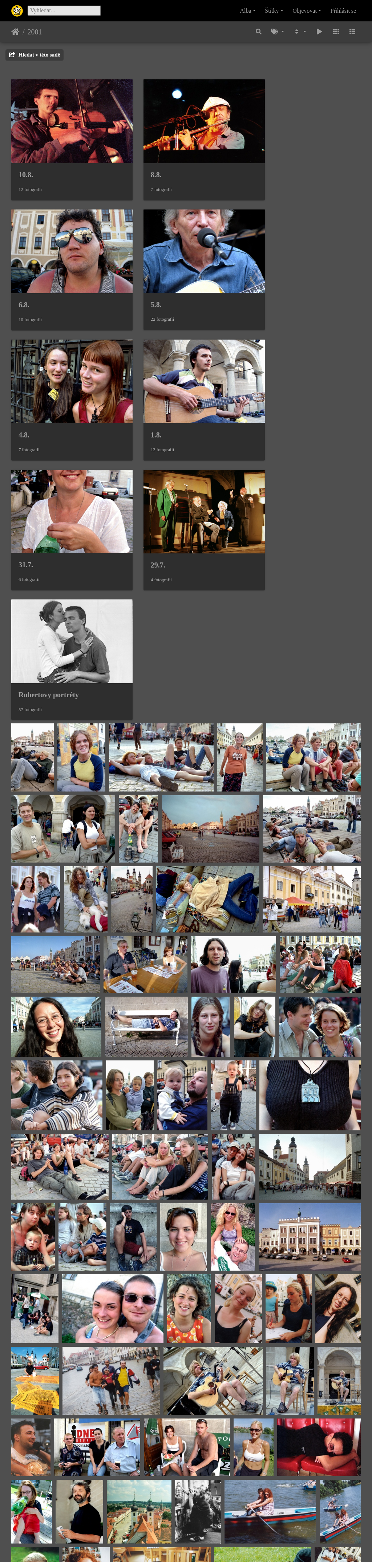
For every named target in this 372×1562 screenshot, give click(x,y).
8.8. (144, 166)
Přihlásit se (343, 11)
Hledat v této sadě (34, 55)
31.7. (26, 410)
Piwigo (221, 1547)
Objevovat (304, 11)
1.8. (264, 288)
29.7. (146, 410)
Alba (245, 11)
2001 (35, 32)
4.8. (144, 288)
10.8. (26, 166)
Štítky (272, 11)
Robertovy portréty (289, 410)
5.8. (24, 288)
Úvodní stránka (15, 31)
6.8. (264, 166)
